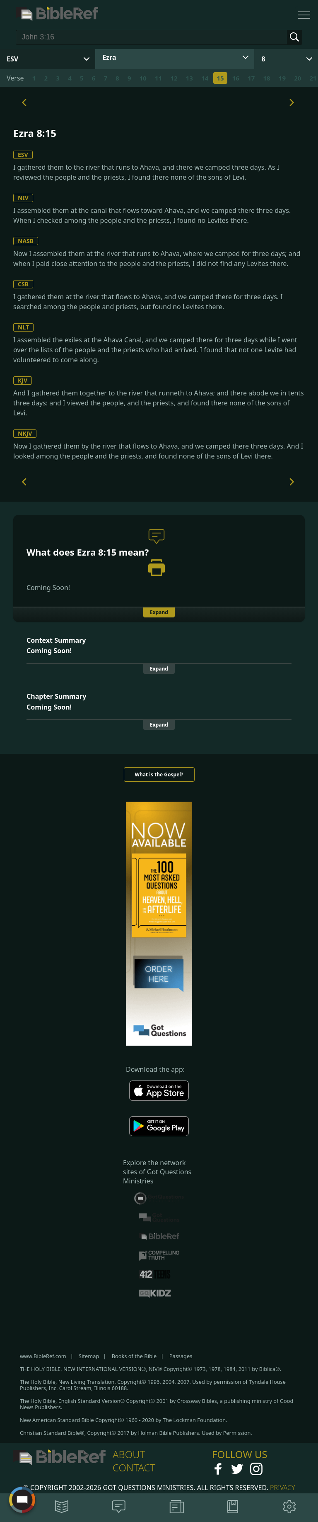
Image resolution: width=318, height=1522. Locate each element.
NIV (23, 198)
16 (235, 78)
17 (251, 78)
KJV (22, 380)
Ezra (109, 57)
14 (204, 78)
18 (266, 78)
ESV (23, 155)
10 (143, 78)
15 (220, 78)
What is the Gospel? (159, 774)
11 (158, 78)
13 (189, 78)
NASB (26, 241)
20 (297, 78)
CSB (23, 284)
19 (282, 78)
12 (173, 78)
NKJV (25, 433)
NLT (23, 327)
